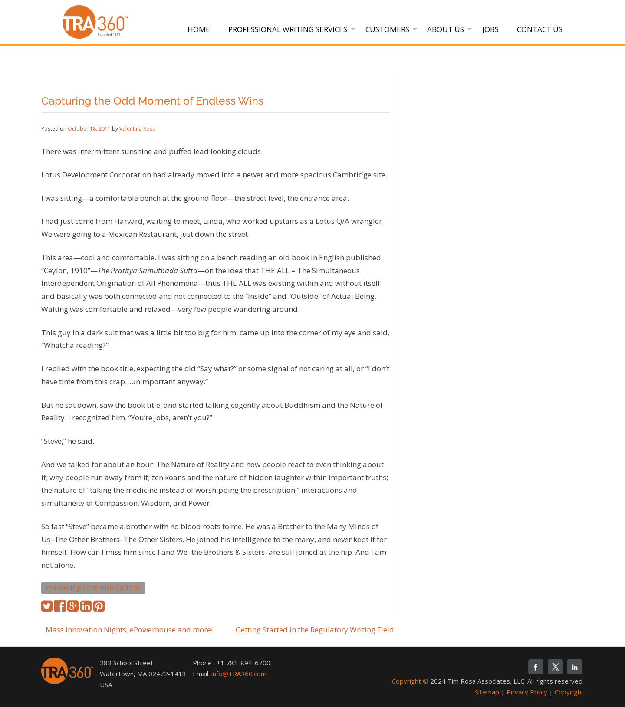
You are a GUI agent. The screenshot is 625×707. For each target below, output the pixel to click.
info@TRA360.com (238, 673)
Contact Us (539, 29)
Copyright (569, 691)
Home (199, 29)
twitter (555, 666)
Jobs (490, 29)
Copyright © (410, 681)
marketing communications (93, 587)
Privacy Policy (527, 691)
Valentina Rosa (137, 128)
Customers (387, 29)
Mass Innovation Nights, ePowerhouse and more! (129, 630)
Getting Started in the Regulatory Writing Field (315, 630)
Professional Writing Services (287, 29)
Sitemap (487, 691)
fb (535, 666)
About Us (445, 29)
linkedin (574, 666)
